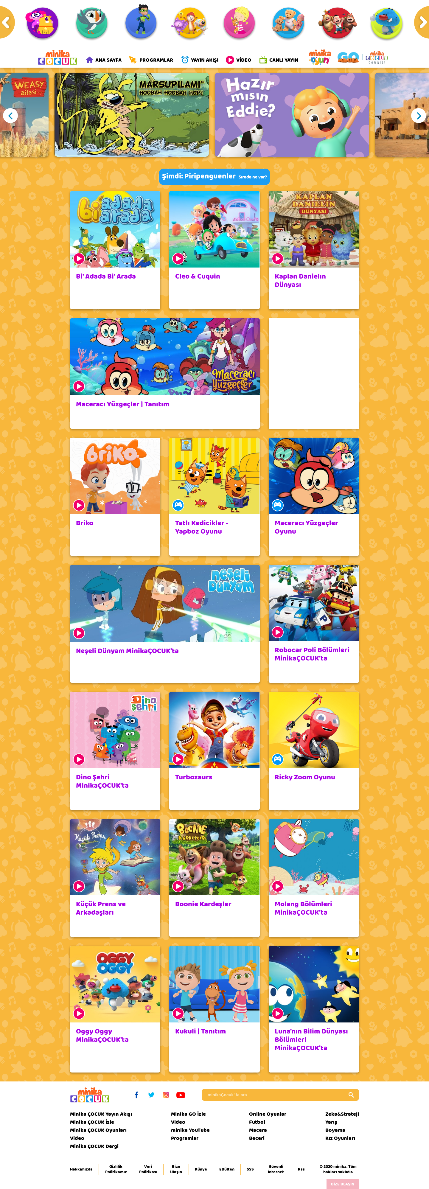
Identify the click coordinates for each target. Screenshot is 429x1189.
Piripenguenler (210, 176)
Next (418, 115)
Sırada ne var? (253, 177)
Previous (10, 115)
